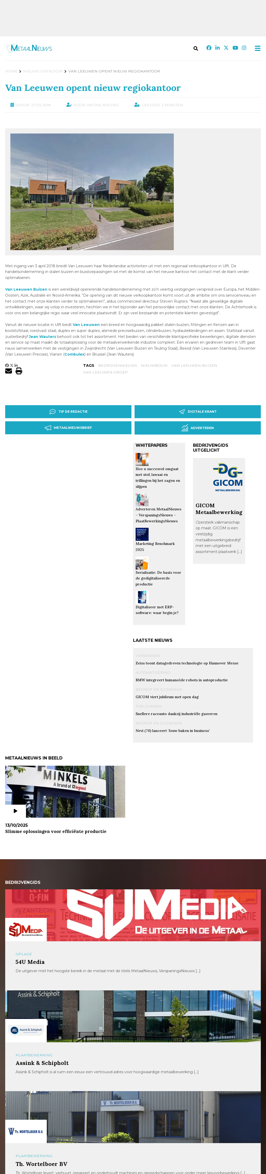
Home (11, 71)
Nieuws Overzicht (43, 71)
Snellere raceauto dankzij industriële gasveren (176, 713)
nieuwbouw (154, 365)
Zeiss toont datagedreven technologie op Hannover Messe (187, 663)
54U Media (30, 961)
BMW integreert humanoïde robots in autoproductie (182, 680)
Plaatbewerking (34, 1055)
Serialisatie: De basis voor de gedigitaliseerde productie (158, 578)
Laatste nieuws (152, 640)
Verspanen (148, 655)
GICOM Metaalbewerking (219, 508)
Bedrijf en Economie (159, 689)
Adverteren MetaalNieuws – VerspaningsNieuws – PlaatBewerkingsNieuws (158, 515)
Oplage (24, 954)
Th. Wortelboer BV (41, 1164)
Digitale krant (198, 411)
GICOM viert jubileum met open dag (167, 697)
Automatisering (153, 672)
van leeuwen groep (105, 372)
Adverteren (198, 428)
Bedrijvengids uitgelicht (210, 448)
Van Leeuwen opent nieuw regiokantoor (93, 88)
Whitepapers (152, 445)
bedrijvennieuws (117, 365)
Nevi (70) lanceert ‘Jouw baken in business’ (173, 730)
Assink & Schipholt (42, 1062)
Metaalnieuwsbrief (68, 427)
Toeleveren (149, 706)
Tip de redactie (68, 411)
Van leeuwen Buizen (194, 365)
